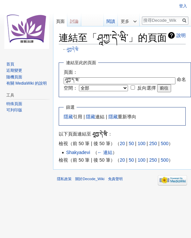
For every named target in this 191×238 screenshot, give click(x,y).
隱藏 (68, 116)
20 (122, 143)
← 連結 (105, 152)
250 (153, 143)
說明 (181, 35)
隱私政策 (64, 179)
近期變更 (14, 70)
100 (141, 143)
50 (131, 143)
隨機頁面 (14, 77)
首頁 (10, 64)
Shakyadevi (78, 152)
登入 (183, 6)
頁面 (60, 21)
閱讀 (108, 21)
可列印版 (14, 110)
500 (164, 143)
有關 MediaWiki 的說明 (26, 83)
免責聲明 (115, 179)
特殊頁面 (14, 103)
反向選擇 (146, 88)
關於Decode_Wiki (89, 179)
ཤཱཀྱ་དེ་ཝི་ (73, 49)
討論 (74, 21)
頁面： (71, 72)
